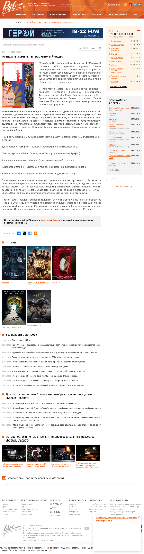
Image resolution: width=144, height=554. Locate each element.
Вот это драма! (117, 58)
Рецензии (92, 512)
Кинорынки (73, 512)
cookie (46, 548)
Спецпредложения (9, 509)
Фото (136, 14)
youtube (130, 4)
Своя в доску (114, 119)
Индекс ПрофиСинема (98, 504)
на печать (93, 48)
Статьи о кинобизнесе (97, 507)
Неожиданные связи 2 (118, 163)
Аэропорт (113, 114)
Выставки (73, 509)
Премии (41, 45)
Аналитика (79, 14)
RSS (125, 4)
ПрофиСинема (7, 45)
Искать (95, 4)
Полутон (114, 82)
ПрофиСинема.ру (124, 186)
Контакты (6, 514)
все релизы (114, 170)
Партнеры (25, 507)
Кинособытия (58, 14)
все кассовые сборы (118, 87)
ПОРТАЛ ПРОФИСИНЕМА (34, 500)
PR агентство (10, 500)
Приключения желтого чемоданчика (117, 71)
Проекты (5, 507)
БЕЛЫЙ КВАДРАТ (34, 22)
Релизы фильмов (57, 516)
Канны (55, 22)
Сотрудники (26, 512)
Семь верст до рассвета (117, 49)
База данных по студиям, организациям (126, 504)
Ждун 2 (114, 54)
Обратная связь (27, 514)
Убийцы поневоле (116, 132)
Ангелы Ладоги (117, 45)
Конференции (74, 514)
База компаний (118, 14)
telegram (135, 4)
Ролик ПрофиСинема (29, 509)
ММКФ (47, 22)
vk (140, 4)
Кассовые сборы (95, 509)
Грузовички (116, 61)
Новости (21, 14)
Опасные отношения (117, 150)
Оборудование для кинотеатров (122, 512)
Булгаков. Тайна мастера (119, 108)
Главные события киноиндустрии (25, 45)
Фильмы (97, 14)
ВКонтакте (45, 220)
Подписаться (113, 4)
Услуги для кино (116, 509)
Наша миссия (26, 504)
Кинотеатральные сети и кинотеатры (125, 507)
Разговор (112, 145)
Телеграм (57, 220)
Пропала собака (115, 137)
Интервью (38, 14)
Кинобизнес (66, 22)
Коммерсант (116, 41)
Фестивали (73, 504)
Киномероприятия (117, 514)
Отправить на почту (100, 48)
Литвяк (114, 65)
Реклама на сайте (9, 512)
